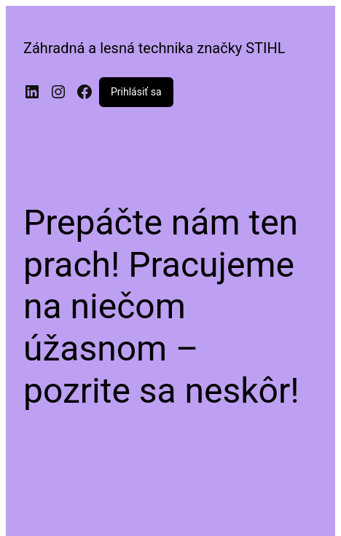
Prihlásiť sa (136, 92)
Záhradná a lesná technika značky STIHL (154, 48)
